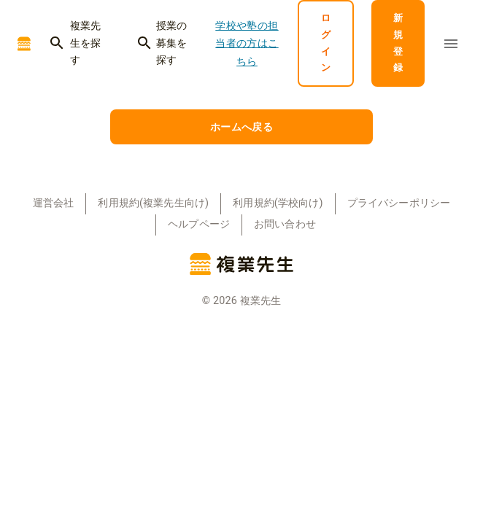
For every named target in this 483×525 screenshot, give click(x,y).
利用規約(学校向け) (277, 203)
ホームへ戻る (241, 126)
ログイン (325, 43)
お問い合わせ (285, 224)
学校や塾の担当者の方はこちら (247, 43)
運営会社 (53, 203)
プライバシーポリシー (399, 203)
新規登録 (398, 43)
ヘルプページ (199, 224)
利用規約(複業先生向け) (153, 203)
